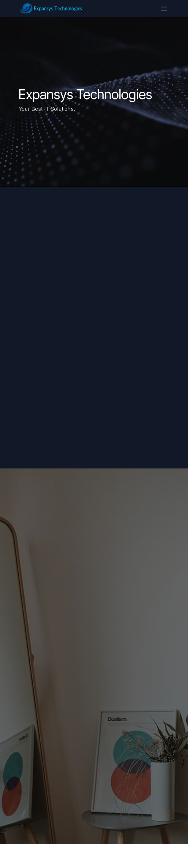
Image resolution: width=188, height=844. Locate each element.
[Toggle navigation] (164, 8)
